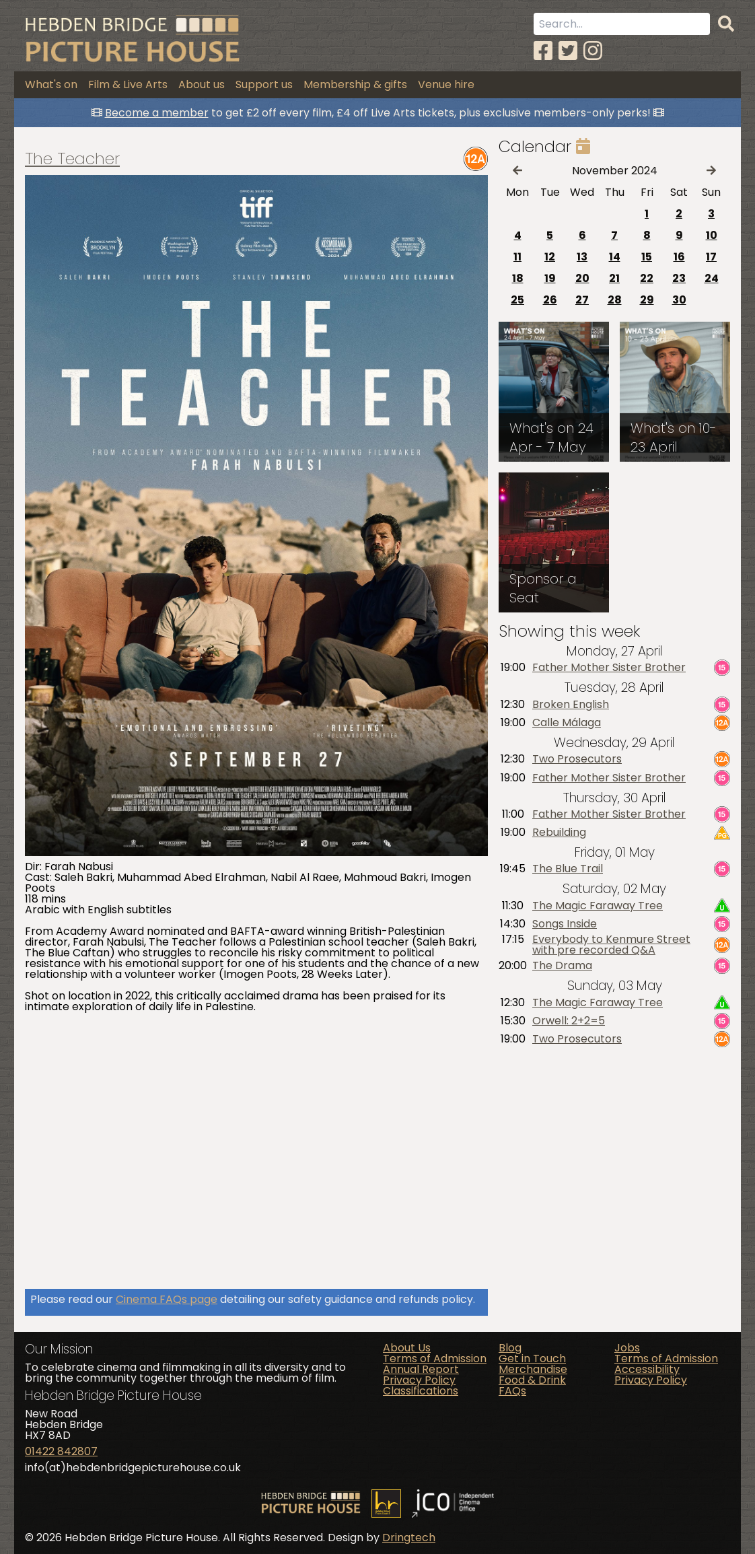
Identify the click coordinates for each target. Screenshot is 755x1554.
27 (582, 300)
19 (550, 278)
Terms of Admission (435, 1358)
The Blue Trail (567, 869)
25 (517, 300)
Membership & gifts (355, 84)
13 (582, 256)
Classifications (420, 1391)
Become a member (157, 112)
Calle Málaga (566, 722)
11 (517, 256)
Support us (264, 84)
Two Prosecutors (577, 759)
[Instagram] (592, 51)
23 (679, 278)
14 (614, 256)
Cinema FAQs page (166, 1299)
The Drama (562, 965)
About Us (407, 1347)
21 (614, 278)
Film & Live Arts (128, 84)
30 (679, 300)
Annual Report (421, 1369)
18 (518, 278)
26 (550, 300)
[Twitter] (568, 51)
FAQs (512, 1391)
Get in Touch (532, 1358)
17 (711, 256)
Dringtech (408, 1537)
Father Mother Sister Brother (609, 667)
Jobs (627, 1347)
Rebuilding (559, 832)
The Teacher (72, 159)
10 (711, 235)
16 (679, 256)
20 (582, 278)
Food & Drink (532, 1380)
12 (549, 256)
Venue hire (446, 84)
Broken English (570, 704)
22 (646, 278)
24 (712, 278)
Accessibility (647, 1369)
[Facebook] (543, 51)
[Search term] (622, 24)
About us (201, 84)
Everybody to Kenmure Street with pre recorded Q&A (611, 945)
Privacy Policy (419, 1380)
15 (646, 256)
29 (647, 300)
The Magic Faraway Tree (597, 905)
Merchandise (533, 1369)
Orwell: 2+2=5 (568, 1021)
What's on (51, 84)
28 (615, 300)
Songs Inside (564, 924)
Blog (510, 1347)
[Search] (726, 24)
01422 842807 (61, 1451)
